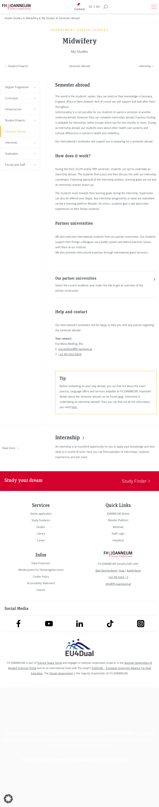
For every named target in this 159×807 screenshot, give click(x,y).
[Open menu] (154, 7)
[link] (41, 513)
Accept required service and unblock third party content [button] (75, 759)
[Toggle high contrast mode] (79, 7)
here (120, 397)
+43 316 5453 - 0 (118, 577)
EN (97, 7)
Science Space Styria (49, 663)
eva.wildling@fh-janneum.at (75, 349)
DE (90, 7)
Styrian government (61, 673)
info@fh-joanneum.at (118, 584)
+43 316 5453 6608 (69, 354)
